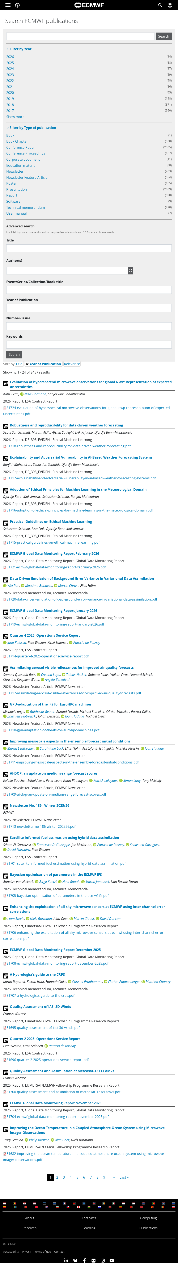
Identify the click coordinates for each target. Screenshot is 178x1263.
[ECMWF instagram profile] (102, 1260)
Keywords (14, 336)
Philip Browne (39, 1140)
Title (10, 240)
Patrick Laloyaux (105, 780)
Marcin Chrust (68, 585)
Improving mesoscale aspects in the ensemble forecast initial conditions (70, 741)
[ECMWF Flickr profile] (93, 1260)
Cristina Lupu (50, 674)
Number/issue (18, 318)
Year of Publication (22, 300)
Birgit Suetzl (47, 881)
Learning (88, 1228)
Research (30, 1228)
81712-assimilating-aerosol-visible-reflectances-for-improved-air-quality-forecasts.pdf (74, 693)
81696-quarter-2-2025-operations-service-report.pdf (48, 1059)
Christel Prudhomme (87, 981)
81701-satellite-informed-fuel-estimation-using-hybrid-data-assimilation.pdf (66, 863)
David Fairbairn (18, 849)
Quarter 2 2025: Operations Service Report (45, 1038)
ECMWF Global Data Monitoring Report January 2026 (53, 610)
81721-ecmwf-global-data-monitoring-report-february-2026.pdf (56, 567)
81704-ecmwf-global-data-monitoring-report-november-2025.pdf (58, 1116)
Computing (148, 1218)
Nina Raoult (71, 881)
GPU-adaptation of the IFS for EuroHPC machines (51, 704)
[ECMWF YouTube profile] (111, 1260)
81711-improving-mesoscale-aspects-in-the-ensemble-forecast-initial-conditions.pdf (73, 762)
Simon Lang (132, 780)
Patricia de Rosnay (86, 642)
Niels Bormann (35, 394)
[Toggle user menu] (170, 5)
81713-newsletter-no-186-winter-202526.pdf (41, 826)
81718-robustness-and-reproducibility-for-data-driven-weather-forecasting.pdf (69, 446)
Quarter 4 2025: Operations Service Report (45, 635)
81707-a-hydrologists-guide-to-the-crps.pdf (40, 995)
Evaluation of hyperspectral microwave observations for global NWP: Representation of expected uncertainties (91, 384)
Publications (148, 1228)
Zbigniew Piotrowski (21, 716)
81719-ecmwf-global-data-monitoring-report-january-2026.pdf (55, 624)
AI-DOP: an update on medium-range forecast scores (53, 773)
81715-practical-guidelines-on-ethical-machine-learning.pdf (53, 542)
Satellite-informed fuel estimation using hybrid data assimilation (64, 837)
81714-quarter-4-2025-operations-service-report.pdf (48, 656)
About (29, 1218)
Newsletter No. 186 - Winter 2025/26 (39, 805)
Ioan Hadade (74, 716)
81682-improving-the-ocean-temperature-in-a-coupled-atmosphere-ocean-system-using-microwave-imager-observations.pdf (84, 1156)
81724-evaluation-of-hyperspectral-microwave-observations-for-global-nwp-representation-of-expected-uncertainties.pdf (87, 410)
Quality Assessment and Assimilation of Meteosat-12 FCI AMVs (62, 1071)
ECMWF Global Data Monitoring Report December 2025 (55, 949)
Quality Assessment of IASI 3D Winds (40, 1006)
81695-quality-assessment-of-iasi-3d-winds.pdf (43, 1027)
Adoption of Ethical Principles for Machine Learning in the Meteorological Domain (78, 489)
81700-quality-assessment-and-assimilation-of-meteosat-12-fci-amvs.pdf (63, 1092)
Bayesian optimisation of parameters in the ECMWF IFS (56, 874)
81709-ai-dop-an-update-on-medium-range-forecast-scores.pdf (56, 794)
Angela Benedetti (57, 679)
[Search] (160, 5)
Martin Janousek (97, 881)
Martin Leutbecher (20, 748)
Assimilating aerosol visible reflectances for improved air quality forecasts (72, 667)
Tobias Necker (76, 674)
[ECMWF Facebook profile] (84, 1260)
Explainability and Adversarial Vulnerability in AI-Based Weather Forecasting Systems (81, 457)
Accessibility (11, 1252)
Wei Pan (13, 585)
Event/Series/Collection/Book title (34, 281)
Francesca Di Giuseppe (53, 844)
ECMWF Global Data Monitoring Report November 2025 (55, 1103)
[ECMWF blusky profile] (75, 1260)
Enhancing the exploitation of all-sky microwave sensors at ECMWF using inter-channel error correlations (87, 909)
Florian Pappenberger (124, 981)
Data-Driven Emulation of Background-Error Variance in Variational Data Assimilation (82, 578)
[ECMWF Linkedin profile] (66, 1260)
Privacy (26, 1252)
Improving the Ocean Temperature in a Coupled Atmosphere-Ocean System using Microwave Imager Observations (87, 1130)
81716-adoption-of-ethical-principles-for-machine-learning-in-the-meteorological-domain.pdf (80, 510)
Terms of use (42, 1252)
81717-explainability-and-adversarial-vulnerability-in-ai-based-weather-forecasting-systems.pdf (81, 478)
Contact (59, 1252)
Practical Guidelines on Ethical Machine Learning (51, 521)
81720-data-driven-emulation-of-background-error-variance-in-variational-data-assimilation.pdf (82, 599)
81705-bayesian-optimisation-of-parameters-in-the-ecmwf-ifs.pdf (58, 895)
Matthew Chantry (158, 981)
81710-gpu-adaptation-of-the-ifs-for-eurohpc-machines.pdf (53, 730)
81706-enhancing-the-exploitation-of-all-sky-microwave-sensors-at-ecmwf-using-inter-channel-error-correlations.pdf (84, 935)
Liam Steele (15, 918)
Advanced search (20, 226)
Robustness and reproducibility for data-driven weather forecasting (66, 425)
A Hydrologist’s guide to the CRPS (37, 974)
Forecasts (89, 1218)
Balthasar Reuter (42, 711)
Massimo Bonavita (38, 585)
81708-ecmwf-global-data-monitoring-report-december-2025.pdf (57, 963)
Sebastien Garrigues (144, 844)
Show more (15, 116)
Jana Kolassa (16, 642)
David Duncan (110, 918)
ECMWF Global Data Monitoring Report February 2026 (54, 553)
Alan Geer (62, 1140)
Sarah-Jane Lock (51, 748)
